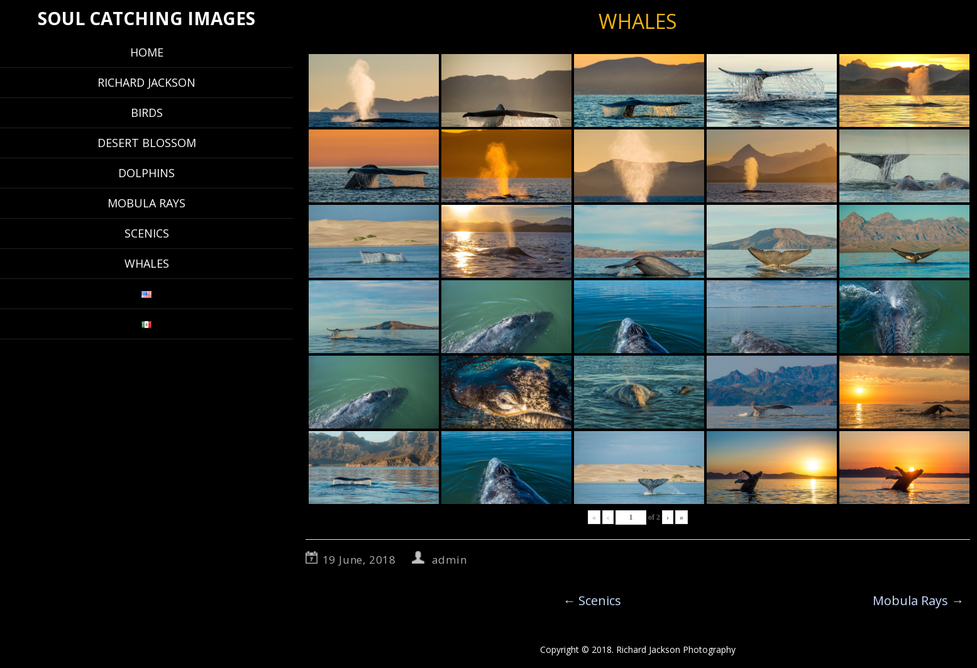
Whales (146, 263)
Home (146, 52)
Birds (147, 112)
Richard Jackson (146, 82)
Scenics (146, 233)
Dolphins (146, 172)
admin (449, 559)
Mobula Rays (146, 203)
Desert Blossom (146, 142)
